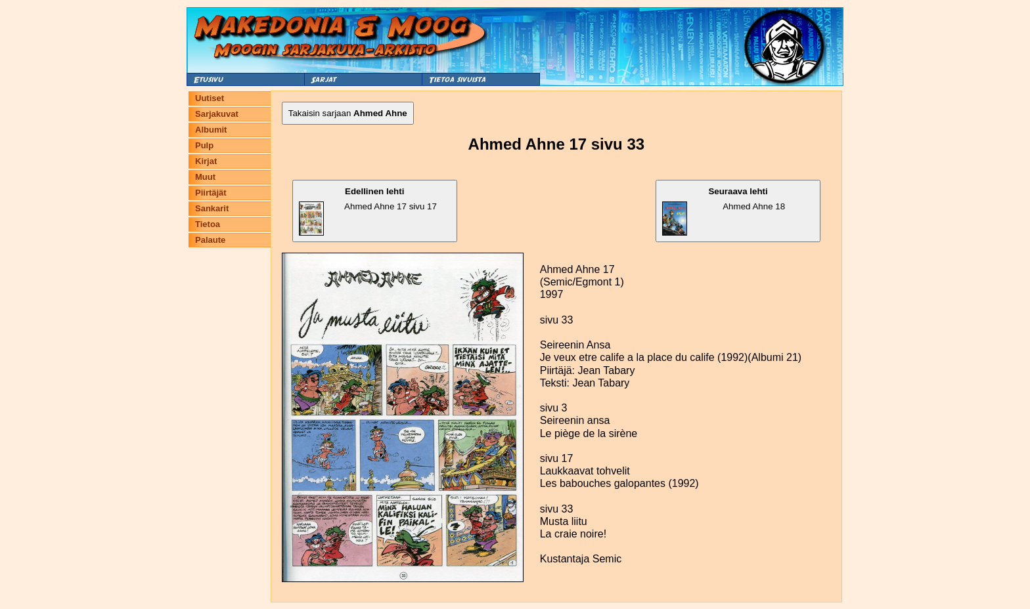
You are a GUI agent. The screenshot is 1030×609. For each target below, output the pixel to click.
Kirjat (206, 161)
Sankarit (212, 208)
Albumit (211, 130)
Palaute (210, 240)
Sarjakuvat (216, 114)
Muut (205, 177)
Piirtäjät (211, 193)
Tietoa (207, 224)
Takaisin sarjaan (347, 113)
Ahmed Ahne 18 (723, 211)
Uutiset (209, 98)
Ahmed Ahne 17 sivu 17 (368, 211)
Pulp (204, 145)
